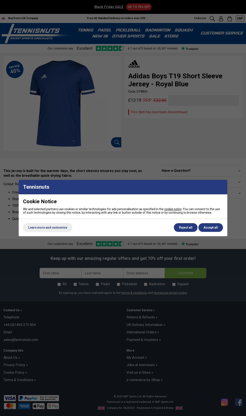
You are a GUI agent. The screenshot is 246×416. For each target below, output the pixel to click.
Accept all (211, 227)
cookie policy (172, 209)
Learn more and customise (47, 227)
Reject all (185, 227)
